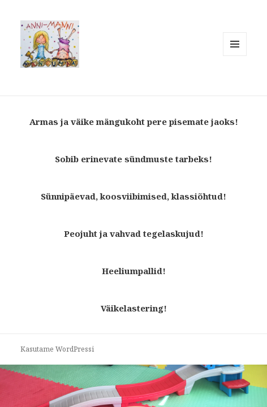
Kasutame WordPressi (57, 349)
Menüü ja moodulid (235, 55)
